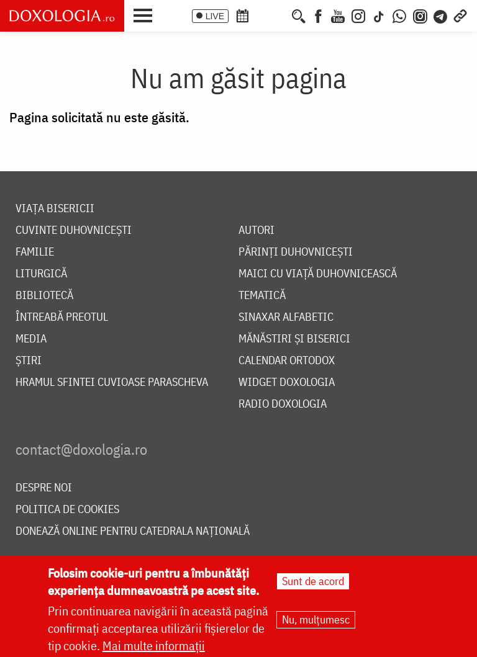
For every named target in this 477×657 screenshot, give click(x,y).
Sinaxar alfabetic (286, 317)
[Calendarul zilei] (262, 15)
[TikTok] (379, 15)
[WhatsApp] (399, 15)
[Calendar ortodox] (242, 15)
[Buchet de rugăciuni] (281, 15)
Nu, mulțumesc (316, 620)
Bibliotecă (44, 295)
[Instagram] (358, 15)
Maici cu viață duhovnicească (317, 273)
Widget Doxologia (286, 382)
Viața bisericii (55, 208)
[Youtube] (338, 15)
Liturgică (41, 273)
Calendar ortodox (286, 360)
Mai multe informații (153, 646)
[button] (146, 14)
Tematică (262, 295)
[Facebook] (318, 15)
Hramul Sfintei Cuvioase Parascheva (112, 382)
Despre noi (44, 487)
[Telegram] (441, 15)
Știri (29, 360)
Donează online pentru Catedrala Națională (133, 531)
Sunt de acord (313, 581)
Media (31, 339)
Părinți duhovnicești (295, 252)
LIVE (215, 16)
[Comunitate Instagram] (420, 15)
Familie (35, 252)
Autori (256, 230)
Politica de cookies (67, 509)
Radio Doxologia (282, 404)
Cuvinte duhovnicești (74, 230)
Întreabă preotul (62, 317)
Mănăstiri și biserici (294, 339)
